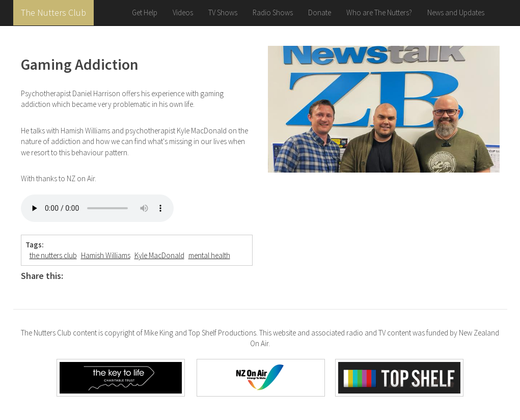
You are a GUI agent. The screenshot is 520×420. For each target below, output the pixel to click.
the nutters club (53, 255)
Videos (183, 12)
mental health (209, 255)
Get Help (144, 12)
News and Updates (455, 12)
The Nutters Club (53, 12)
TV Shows (222, 12)
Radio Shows (273, 12)
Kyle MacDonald (159, 255)
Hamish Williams (105, 255)
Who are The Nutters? (379, 12)
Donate (319, 12)
